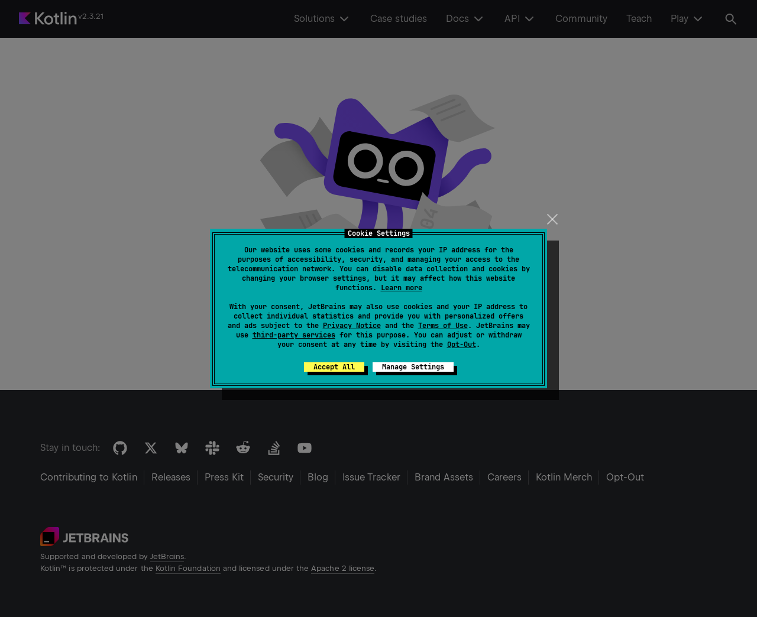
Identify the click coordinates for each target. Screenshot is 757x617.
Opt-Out (461, 344)
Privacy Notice (352, 325)
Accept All (334, 367)
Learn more (401, 288)
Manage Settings (413, 367)
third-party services (294, 335)
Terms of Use (443, 325)
